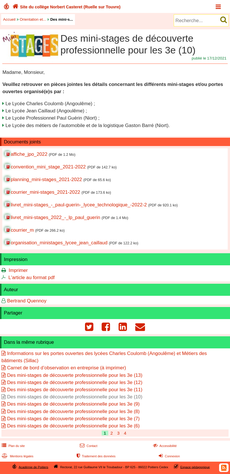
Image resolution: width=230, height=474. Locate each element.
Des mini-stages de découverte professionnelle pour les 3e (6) (73, 426)
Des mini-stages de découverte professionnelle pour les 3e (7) (73, 418)
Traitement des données (95, 456)
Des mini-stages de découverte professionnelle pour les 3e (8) (73, 411)
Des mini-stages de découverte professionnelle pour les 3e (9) (73, 404)
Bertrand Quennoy (27, 301)
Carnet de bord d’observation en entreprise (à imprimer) (66, 368)
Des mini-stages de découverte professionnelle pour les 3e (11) (74, 389)
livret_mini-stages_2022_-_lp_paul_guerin (55, 217)
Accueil (9, 19)
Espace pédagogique (195, 467)
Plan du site (13, 446)
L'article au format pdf (31, 277)
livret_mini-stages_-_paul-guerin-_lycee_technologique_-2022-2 (79, 205)
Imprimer (18, 270)
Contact (88, 446)
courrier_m (22, 230)
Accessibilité (164, 446)
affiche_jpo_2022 (29, 154)
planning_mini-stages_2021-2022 (46, 179)
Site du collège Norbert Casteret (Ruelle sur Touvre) (66, 7)
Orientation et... (33, 19)
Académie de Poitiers (33, 467)
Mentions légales (17, 456)
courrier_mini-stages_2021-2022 (45, 192)
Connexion (169, 456)
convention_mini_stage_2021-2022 (48, 167)
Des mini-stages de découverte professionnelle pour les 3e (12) (74, 382)
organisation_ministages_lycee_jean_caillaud (59, 242)
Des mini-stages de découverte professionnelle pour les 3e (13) (74, 375)
